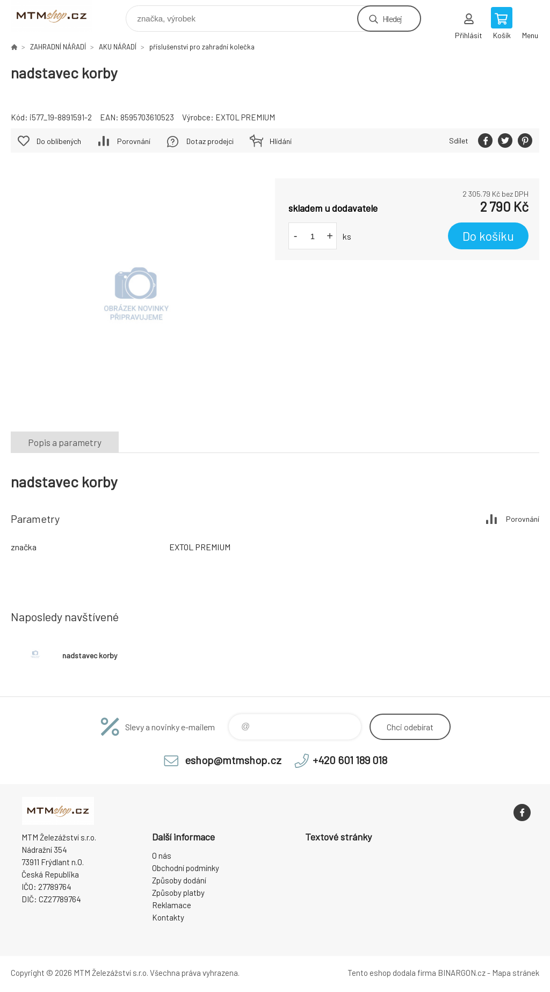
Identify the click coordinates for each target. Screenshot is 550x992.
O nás (161, 855)
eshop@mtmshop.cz (233, 759)
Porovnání (133, 141)
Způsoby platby (178, 892)
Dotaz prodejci (210, 141)
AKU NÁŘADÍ (117, 46)
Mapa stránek (515, 972)
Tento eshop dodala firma (392, 972)
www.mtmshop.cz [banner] (58, 16)
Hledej (392, 18)
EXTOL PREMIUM (245, 117)
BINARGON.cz (462, 972)
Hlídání (281, 141)
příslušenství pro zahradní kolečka (202, 46)
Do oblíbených (59, 141)
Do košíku (488, 235)
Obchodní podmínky (185, 868)
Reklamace (171, 905)
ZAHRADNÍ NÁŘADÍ (58, 46)
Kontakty (168, 917)
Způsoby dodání (179, 880)
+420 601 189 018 (350, 759)
